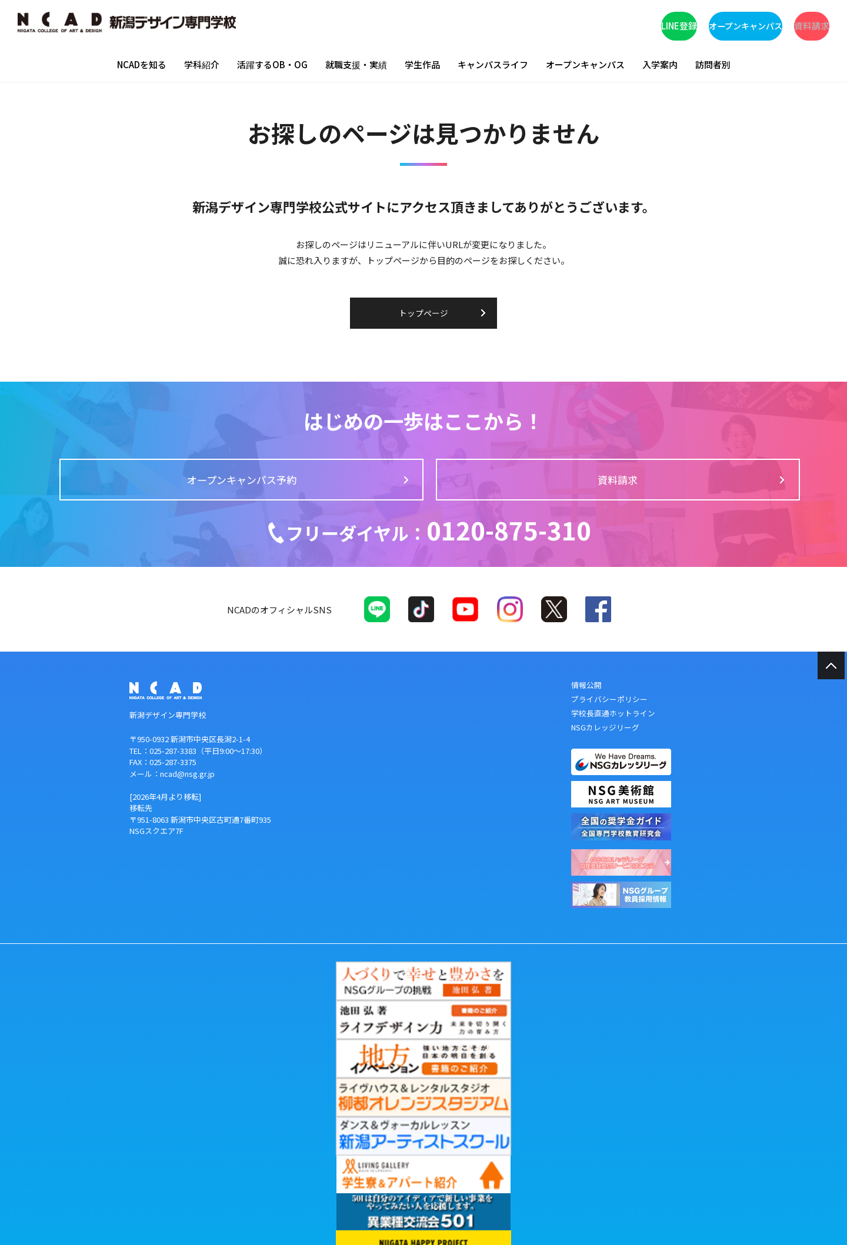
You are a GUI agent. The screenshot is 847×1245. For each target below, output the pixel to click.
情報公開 (586, 701)
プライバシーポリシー (609, 714)
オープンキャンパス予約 (344, 485)
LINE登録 (556, 24)
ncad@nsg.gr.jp (187, 789)
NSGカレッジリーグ (605, 741)
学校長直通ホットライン (613, 728)
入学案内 (660, 64)
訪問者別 (713, 64)
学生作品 (422, 64)
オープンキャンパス (667, 24)
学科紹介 (201, 64)
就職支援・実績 (356, 64)
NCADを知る (141, 64)
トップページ (423, 313)
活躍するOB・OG (272, 64)
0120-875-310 (433, 540)
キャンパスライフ (493, 64)
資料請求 (779, 24)
